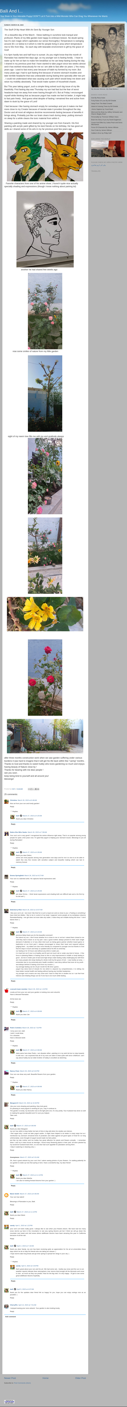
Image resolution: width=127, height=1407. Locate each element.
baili (17, 816)
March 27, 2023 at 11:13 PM (27, 1212)
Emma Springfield (17, 875)
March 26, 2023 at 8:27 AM (34, 875)
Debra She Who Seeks (18, 832)
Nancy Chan (14, 1071)
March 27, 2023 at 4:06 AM (32, 1086)
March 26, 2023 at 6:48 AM (27, 800)
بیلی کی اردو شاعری (98, 165)
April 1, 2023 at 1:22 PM (23, 1225)
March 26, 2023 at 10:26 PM (29, 1103)
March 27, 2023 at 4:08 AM (32, 1050)
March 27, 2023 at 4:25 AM (32, 816)
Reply (12, 806)
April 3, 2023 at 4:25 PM (29, 1266)
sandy (12, 1225)
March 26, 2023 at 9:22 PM (29, 1071)
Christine (13, 800)
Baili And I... (11, 11)
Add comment (10, 1317)
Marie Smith (14, 1194)
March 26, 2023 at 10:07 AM (32, 910)
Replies (15, 811)
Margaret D (14, 1103)
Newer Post (10, 1378)
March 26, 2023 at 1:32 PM (37, 989)
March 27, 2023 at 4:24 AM (32, 932)
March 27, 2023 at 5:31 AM (29, 1157)
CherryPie (14, 1305)
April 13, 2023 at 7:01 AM (27, 1305)
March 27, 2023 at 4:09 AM (32, 1011)
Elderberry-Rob (16, 910)
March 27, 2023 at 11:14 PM (33, 1175)
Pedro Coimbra (16, 1028)
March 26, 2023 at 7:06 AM (37, 832)
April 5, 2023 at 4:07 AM (25, 1289)
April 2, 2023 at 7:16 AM (25, 1246)
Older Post (80, 1378)
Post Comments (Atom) (22, 1383)
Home (46, 1378)
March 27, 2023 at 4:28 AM (32, 852)
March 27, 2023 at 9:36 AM (29, 1194)
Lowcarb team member (19, 989)
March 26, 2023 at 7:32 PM (31, 1028)
